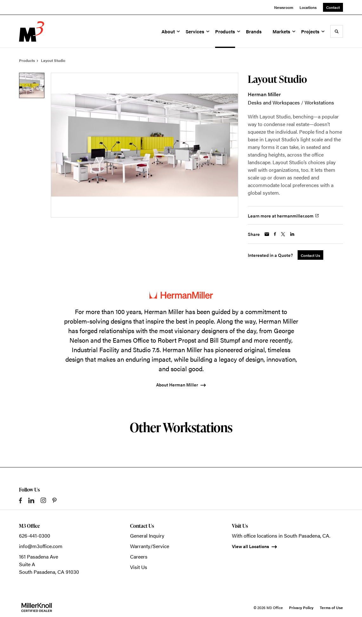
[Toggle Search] (336, 31)
